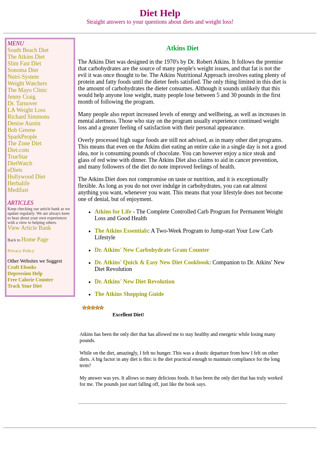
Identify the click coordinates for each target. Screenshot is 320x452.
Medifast (18, 190)
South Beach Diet (28, 50)
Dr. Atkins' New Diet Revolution (135, 281)
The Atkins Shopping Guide (129, 294)
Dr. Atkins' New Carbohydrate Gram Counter (152, 250)
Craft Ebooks (22, 267)
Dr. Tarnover (22, 103)
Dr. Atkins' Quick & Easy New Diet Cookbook (152, 262)
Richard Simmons (29, 117)
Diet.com (18, 150)
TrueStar (18, 157)
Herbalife (19, 183)
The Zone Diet (25, 143)
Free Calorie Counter (30, 280)
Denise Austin (24, 123)
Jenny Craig (21, 97)
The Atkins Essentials (121, 231)
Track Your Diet (25, 286)
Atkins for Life (113, 212)
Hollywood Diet (26, 177)
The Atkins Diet (26, 57)
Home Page (34, 239)
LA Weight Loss (26, 110)
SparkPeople (22, 137)
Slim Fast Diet (24, 63)
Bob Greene (21, 130)
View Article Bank (29, 228)
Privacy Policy (21, 250)
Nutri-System (23, 77)
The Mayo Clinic (28, 90)
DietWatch (20, 163)
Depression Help (25, 273)
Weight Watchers (27, 83)
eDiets (15, 170)
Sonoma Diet (23, 70)
